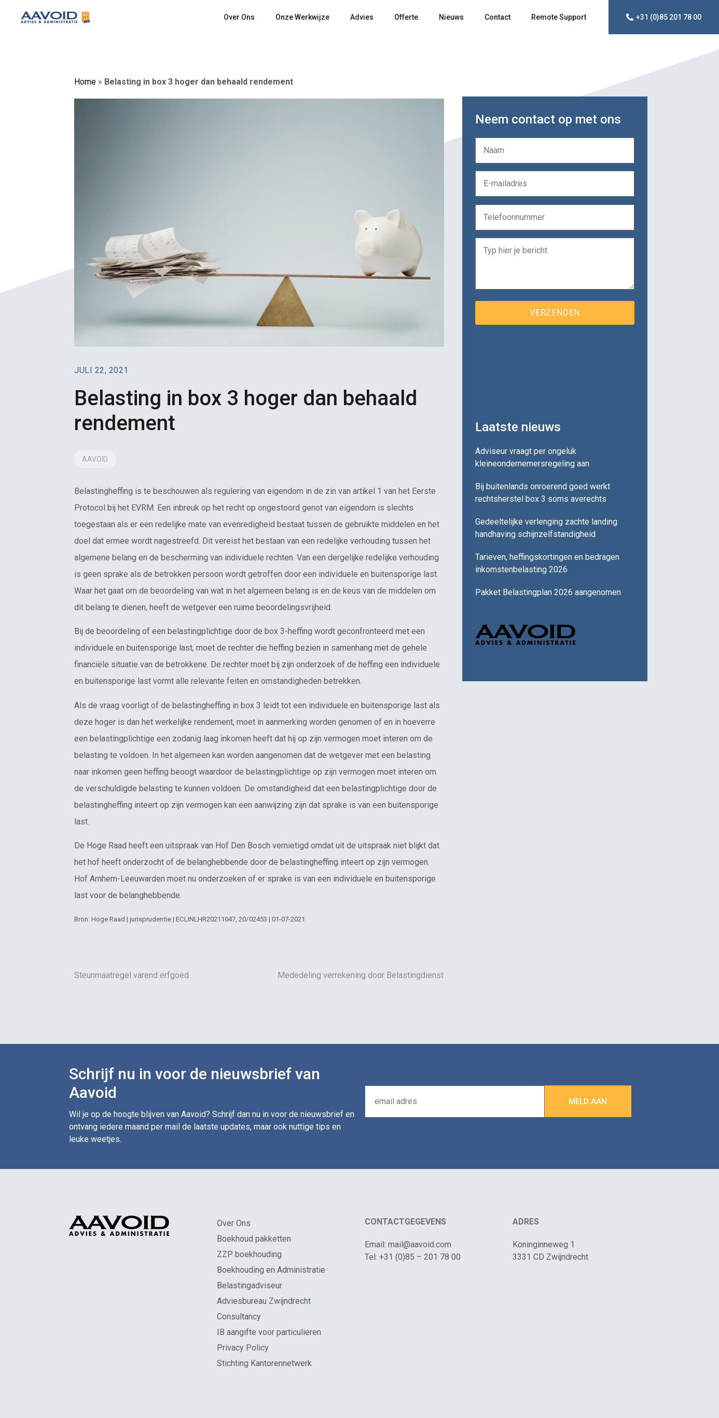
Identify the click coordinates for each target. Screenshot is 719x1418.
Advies (362, 17)
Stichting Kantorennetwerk (264, 1363)
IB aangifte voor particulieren (269, 1332)
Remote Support (558, 17)
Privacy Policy (243, 1348)
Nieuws (451, 17)
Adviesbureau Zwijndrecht (264, 1301)
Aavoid (95, 459)
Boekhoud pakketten (254, 1239)
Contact (497, 17)
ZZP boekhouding (249, 1254)
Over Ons (239, 17)
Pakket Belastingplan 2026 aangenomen (548, 592)
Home (85, 82)
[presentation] (554, 368)
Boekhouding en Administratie (271, 1270)
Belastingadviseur (249, 1285)
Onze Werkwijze (302, 17)
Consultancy (239, 1316)
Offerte (406, 17)
